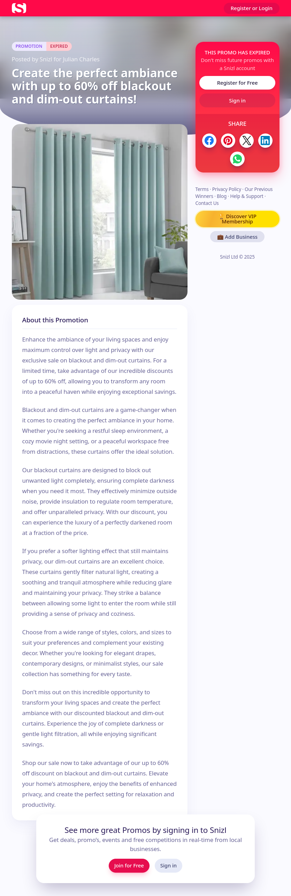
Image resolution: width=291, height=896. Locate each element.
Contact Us (207, 203)
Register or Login (252, 8)
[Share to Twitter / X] (246, 140)
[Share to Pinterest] (228, 140)
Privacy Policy (226, 189)
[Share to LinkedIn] (265, 140)
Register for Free (237, 82)
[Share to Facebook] (209, 140)
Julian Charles (81, 59)
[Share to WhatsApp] (237, 159)
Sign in (237, 100)
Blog (222, 196)
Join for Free (129, 865)
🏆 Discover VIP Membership (237, 219)
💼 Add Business (237, 236)
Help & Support (246, 196)
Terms (202, 189)
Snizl (46, 59)
